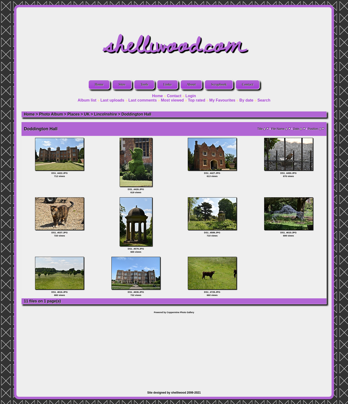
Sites (122, 84)
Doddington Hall (137, 114)
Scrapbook (219, 84)
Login (190, 96)
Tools (144, 84)
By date (246, 100)
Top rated (196, 100)
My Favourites (222, 100)
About (191, 84)
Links (167, 84)
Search (263, 100)
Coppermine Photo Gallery (180, 312)
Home (99, 84)
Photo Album (51, 114)
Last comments (142, 100)
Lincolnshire (105, 114)
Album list (87, 100)
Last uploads (112, 100)
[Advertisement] (174, 350)
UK (87, 114)
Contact (247, 84)
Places (73, 114)
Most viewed (172, 100)
